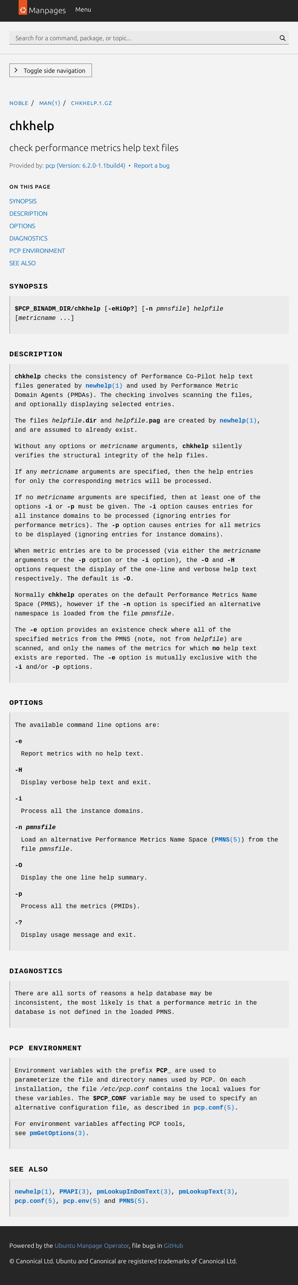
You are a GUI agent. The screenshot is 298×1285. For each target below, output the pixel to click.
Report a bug (152, 165)
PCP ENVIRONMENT (37, 250)
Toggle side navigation (53, 70)
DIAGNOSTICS (28, 238)
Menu (83, 9)
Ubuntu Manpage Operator (92, 1245)
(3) (57, 1133)
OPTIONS (22, 225)
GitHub (173, 1245)
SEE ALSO (22, 262)
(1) (104, 386)
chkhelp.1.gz (91, 102)
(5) (228, 840)
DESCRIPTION (28, 213)
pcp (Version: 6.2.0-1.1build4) (85, 165)
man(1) (50, 102)
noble (18, 102)
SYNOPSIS (22, 201)
